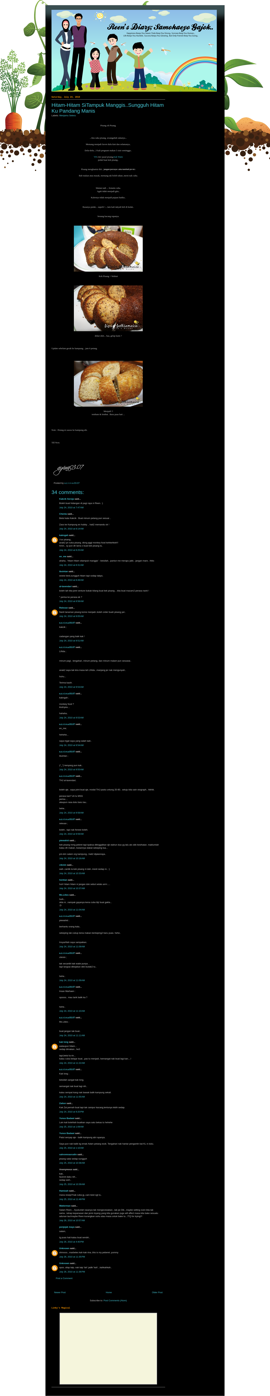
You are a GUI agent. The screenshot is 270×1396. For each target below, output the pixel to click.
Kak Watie (118, 157)
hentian (63, 880)
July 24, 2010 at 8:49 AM (71, 580)
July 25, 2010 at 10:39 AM (72, 1184)
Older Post (157, 1292)
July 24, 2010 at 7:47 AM (71, 507)
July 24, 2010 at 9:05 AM (71, 616)
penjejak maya (67, 1227)
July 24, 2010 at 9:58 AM (71, 812)
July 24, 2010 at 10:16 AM (72, 858)
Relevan (63, 607)
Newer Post (60, 1292)
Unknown (64, 1248)
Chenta (63, 514)
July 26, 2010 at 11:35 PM (72, 1256)
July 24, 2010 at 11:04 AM (72, 909)
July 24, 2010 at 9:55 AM (71, 769)
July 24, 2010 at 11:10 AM (72, 1011)
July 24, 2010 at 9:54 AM (71, 745)
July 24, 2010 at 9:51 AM (71, 640)
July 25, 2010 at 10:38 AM (72, 1163)
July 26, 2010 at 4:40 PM (71, 1241)
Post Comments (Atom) (115, 1300)
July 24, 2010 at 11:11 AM (72, 1035)
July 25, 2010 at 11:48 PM (72, 1199)
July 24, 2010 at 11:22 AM (72, 1063)
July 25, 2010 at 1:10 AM (71, 1148)
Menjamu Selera (67, 115)
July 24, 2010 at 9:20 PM (71, 1111)
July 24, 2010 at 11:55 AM (72, 1096)
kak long (63, 1042)
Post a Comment (64, 1278)
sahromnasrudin (68, 1154)
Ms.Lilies (64, 895)
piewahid (64, 840)
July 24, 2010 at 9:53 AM (71, 687)
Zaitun (62, 1103)
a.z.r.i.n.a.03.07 (72, 483)
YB (95, 157)
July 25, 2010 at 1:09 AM (71, 1126)
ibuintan (63, 571)
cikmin (62, 865)
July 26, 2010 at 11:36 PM (72, 1271)
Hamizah (63, 1190)
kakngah (63, 535)
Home (109, 1292)
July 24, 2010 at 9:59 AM (71, 834)
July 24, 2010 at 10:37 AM (72, 888)
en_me (62, 556)
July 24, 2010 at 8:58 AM (71, 601)
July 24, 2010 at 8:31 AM (71, 565)
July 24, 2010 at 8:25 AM (71, 550)
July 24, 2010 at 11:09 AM (72, 946)
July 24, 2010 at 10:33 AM (72, 873)
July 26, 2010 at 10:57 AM (72, 1220)
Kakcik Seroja (66, 499)
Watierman (65, 1205)
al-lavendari (65, 586)
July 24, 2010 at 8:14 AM (71, 528)
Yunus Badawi (66, 1118)
